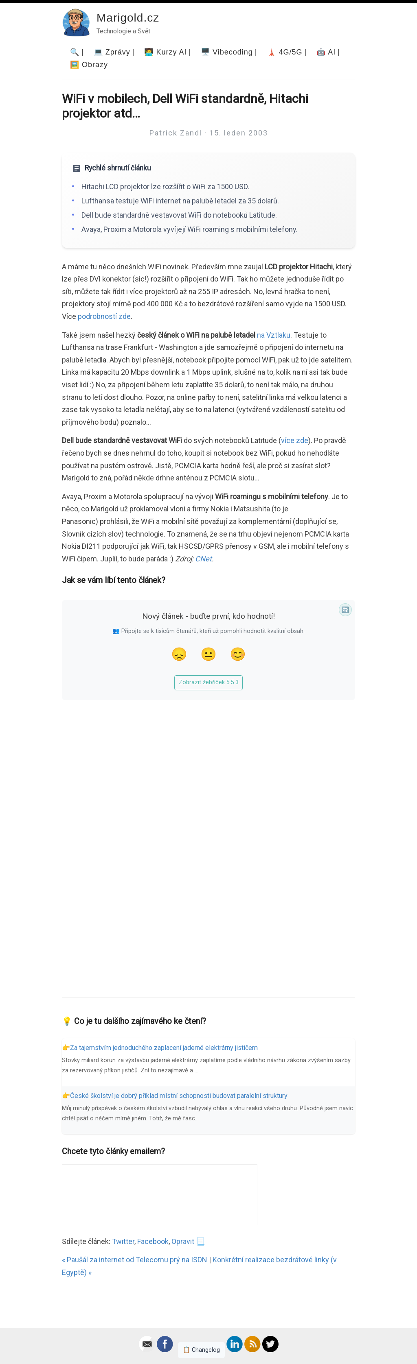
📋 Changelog (201, 1350)
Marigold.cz (128, 17)
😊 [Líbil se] (238, 654)
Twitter (123, 1241)
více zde (294, 440)
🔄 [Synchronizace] (345, 610)
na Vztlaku (273, 335)
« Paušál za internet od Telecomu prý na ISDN (134, 1259)
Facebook (153, 1241)
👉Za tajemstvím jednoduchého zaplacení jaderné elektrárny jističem (160, 1048)
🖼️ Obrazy (89, 65)
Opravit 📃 (188, 1241)
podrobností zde (104, 316)
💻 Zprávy (112, 52)
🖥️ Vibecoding (227, 52)
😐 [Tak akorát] (208, 654)
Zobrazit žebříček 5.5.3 (209, 682)
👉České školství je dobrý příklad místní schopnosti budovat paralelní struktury (175, 1096)
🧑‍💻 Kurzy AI (165, 52)
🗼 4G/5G (285, 52)
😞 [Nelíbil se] (179, 654)
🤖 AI (326, 52)
